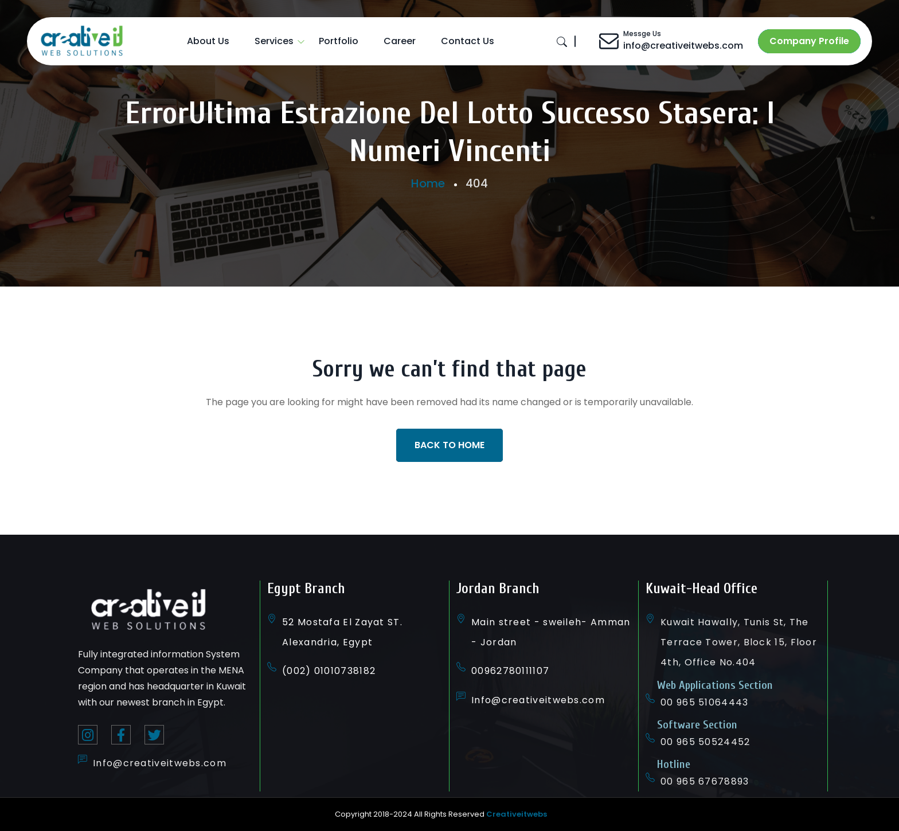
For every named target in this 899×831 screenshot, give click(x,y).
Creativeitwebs (516, 814)
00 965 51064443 (704, 702)
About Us (208, 41)
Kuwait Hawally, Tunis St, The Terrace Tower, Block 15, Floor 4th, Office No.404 (738, 642)
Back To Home (449, 445)
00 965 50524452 (705, 741)
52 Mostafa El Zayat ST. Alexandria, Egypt (342, 632)
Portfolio (338, 41)
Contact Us (467, 41)
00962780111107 (510, 670)
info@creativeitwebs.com (683, 45)
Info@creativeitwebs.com (159, 763)
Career (400, 41)
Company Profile (809, 41)
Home (428, 183)
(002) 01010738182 (329, 670)
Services (274, 41)
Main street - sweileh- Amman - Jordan (550, 632)
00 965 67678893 (704, 781)
